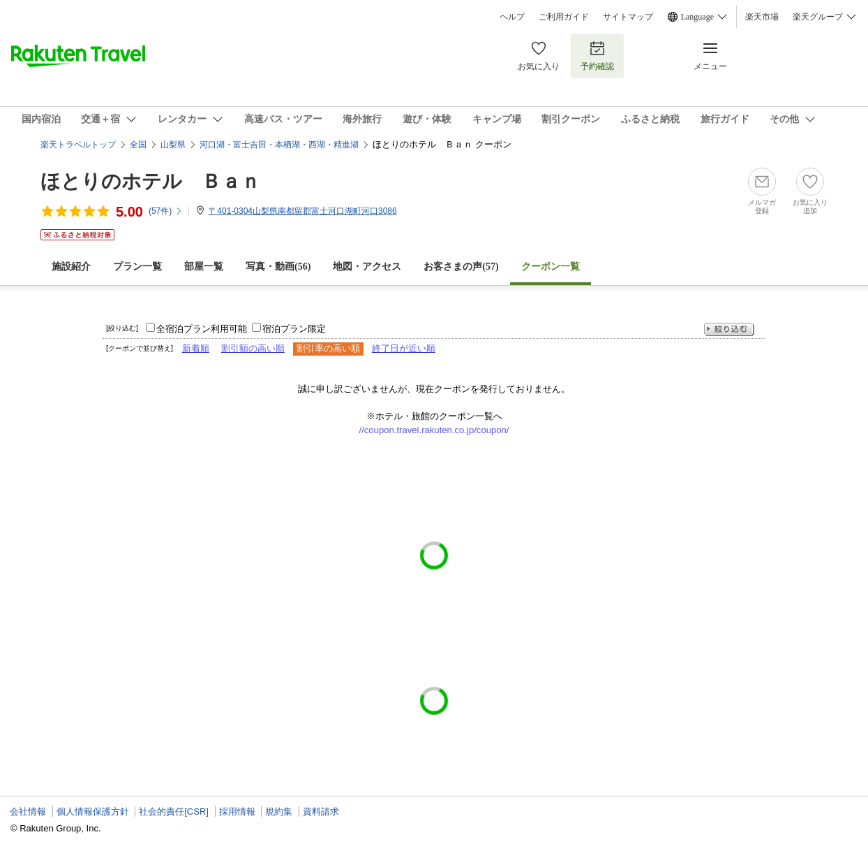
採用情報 (237, 811)
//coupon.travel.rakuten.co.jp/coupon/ (434, 430)
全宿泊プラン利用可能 (201, 328)
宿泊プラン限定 (294, 328)
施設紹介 (71, 266)
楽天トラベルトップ (78, 145)
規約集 (278, 811)
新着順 (195, 348)
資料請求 (321, 811)
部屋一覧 (203, 266)
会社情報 (28, 811)
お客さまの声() (461, 266)
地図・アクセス (367, 266)
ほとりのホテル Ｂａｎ (150, 181)
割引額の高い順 (253, 348)
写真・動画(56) (278, 266)
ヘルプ (512, 17)
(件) (166, 211)
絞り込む (729, 329)
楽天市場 (762, 17)
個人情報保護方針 (93, 811)
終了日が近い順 (403, 348)
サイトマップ (628, 17)
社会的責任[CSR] (174, 811)
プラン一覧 (137, 266)
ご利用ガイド (564, 17)
